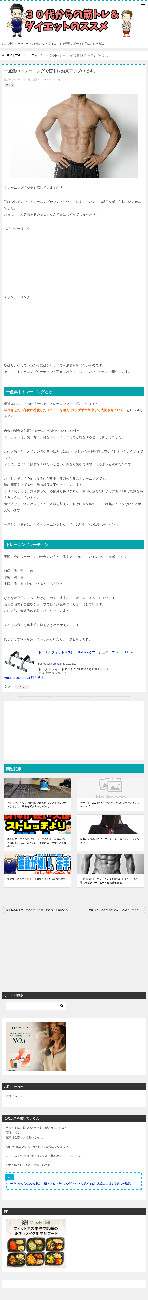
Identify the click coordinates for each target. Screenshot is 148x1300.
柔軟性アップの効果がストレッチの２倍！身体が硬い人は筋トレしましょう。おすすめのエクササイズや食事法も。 (37, 843)
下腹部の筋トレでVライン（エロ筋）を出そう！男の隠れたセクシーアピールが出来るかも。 (109, 881)
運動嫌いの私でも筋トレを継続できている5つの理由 (36, 879)
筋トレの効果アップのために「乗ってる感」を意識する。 (38, 910)
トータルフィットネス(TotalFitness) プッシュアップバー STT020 (86, 652)
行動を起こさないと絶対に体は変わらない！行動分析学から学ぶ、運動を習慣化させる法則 (37, 804)
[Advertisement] (74, 260)
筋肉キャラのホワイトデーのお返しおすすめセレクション (109, 841)
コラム (9, 85)
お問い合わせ (14, 1096)
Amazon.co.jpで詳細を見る (24, 677)
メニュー (22, 687)
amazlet (57, 663)
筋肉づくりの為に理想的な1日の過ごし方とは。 (115, 910)
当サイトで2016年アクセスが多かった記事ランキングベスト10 (110, 804)
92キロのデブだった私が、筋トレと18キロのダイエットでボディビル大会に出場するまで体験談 (70, 1183)
